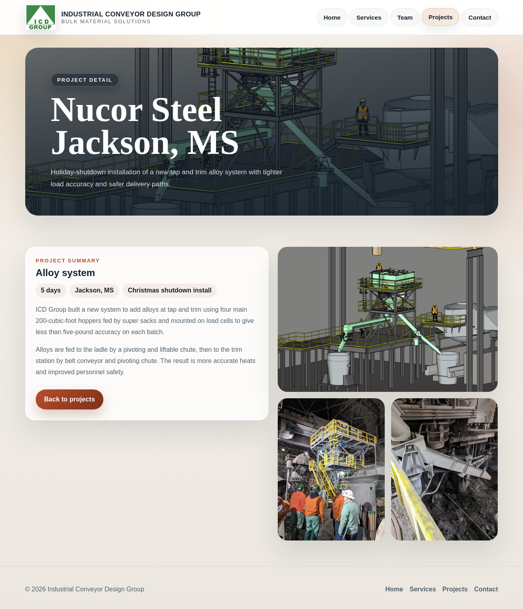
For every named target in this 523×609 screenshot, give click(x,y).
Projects (440, 17)
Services (369, 17)
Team (405, 17)
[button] (388, 319)
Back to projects (69, 399)
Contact (479, 17)
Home (331, 17)
